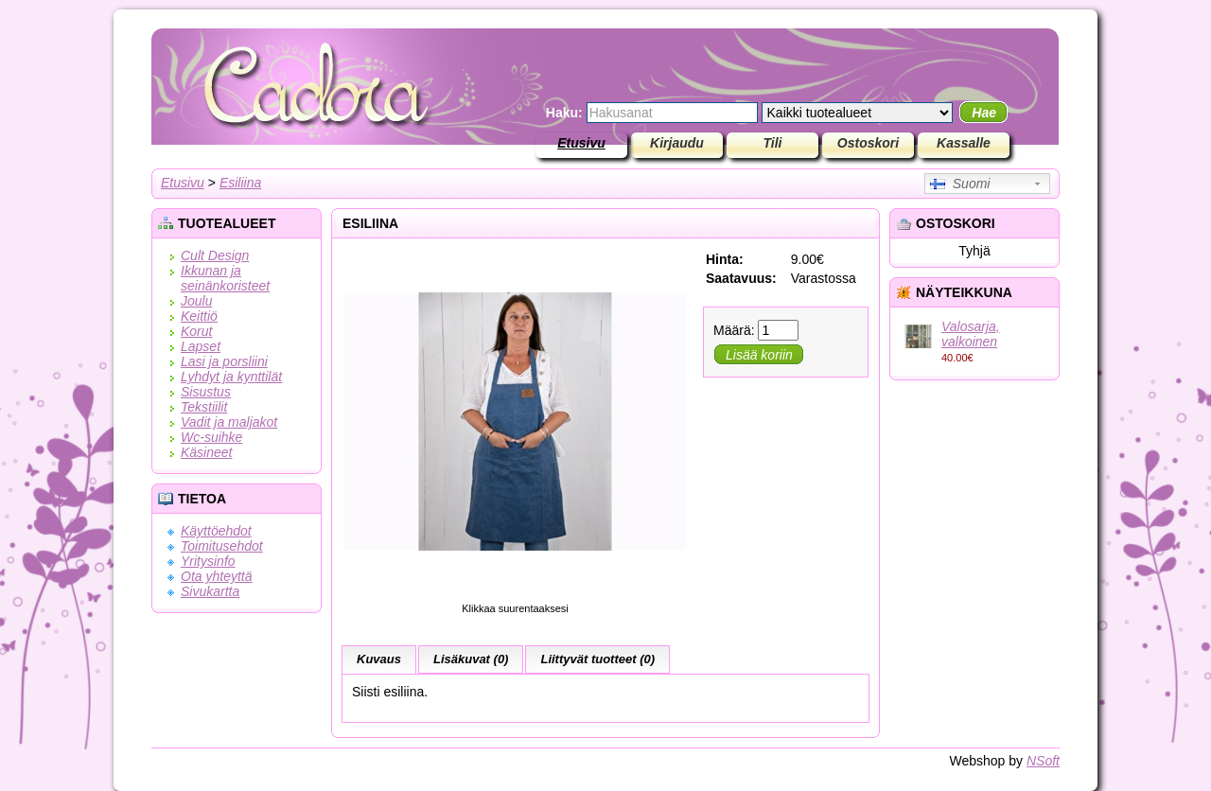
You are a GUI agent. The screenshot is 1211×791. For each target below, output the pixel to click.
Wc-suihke (211, 437)
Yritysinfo (208, 561)
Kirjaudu (677, 142)
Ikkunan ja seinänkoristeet (225, 278)
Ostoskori (868, 142)
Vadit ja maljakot (229, 422)
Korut (196, 331)
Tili (772, 142)
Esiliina (240, 182)
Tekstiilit (204, 406)
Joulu (196, 300)
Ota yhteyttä (216, 576)
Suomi (960, 183)
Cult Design (215, 255)
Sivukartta (210, 591)
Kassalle (964, 142)
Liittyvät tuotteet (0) (597, 659)
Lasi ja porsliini (224, 361)
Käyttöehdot (216, 530)
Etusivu (581, 142)
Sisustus (206, 391)
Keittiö (199, 316)
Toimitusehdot (222, 546)
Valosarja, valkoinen (970, 334)
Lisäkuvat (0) (470, 659)
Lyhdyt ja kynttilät (231, 376)
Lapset (200, 346)
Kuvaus (379, 659)
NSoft (1043, 760)
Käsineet (206, 452)
